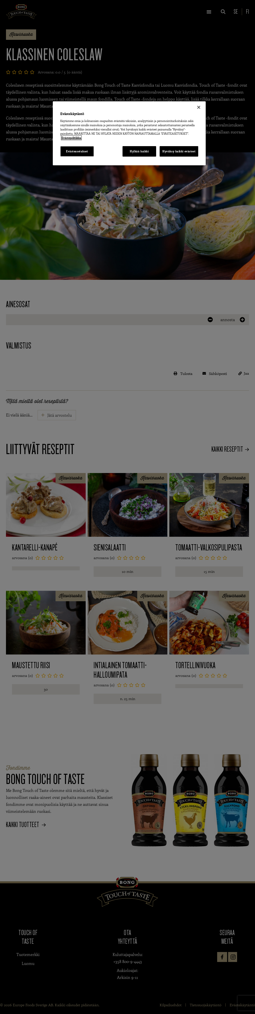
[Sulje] (198, 107)
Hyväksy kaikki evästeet (178, 151)
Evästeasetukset (77, 151)
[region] (129, 133)
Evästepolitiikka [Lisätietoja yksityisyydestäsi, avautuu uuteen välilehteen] (71, 138)
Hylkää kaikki (139, 151)
